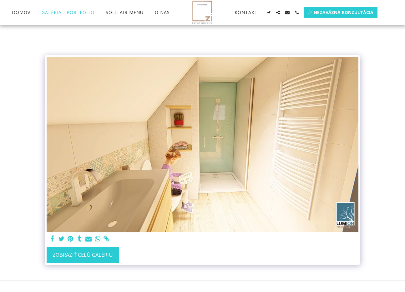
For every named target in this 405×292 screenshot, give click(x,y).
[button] (268, 12)
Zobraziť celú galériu (83, 254)
